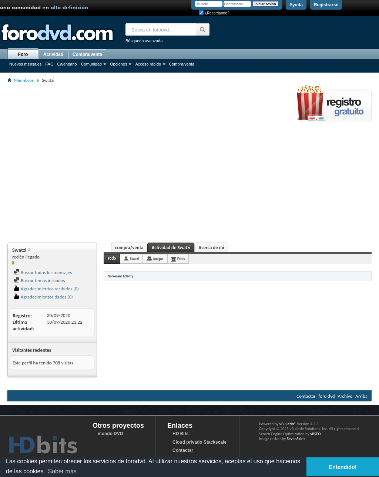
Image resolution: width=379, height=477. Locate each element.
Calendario (67, 64)
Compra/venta (181, 64)
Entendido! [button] (343, 467)
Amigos (158, 259)
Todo (112, 258)
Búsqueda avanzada (143, 41)
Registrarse (326, 4)
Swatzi (134, 259)
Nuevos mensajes (25, 64)
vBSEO (315, 433)
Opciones (118, 64)
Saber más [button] (62, 471)
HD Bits (180, 433)
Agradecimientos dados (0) (43, 297)
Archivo (345, 396)
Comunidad (91, 64)
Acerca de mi (211, 247)
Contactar (305, 396)
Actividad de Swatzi (170, 247)
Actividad (53, 54)
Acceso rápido (148, 64)
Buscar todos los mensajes (43, 272)
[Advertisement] (72, 161)
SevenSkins (296, 438)
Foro (23, 54)
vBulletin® (287, 423)
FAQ (49, 64)
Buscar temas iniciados (39, 280)
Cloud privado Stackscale (199, 442)
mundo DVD (110, 433)
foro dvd (327, 396)
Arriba (361, 396)
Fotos (181, 259)
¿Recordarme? (214, 13)
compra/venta (129, 247)
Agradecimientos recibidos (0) (46, 288)
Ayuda (296, 4)
